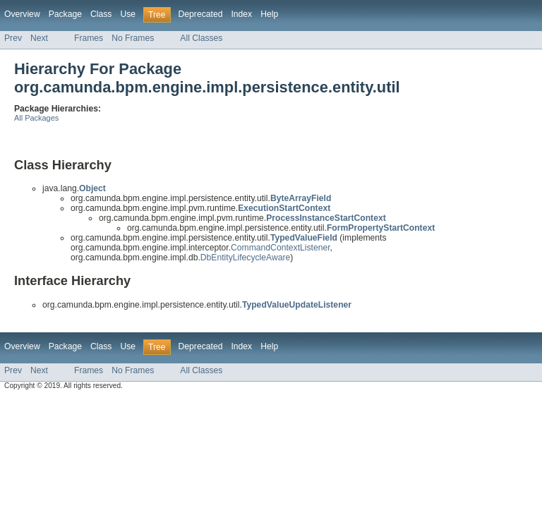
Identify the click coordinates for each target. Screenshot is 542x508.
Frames (88, 38)
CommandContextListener (280, 248)
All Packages (36, 118)
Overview (22, 14)
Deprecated (201, 14)
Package (65, 14)
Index (241, 14)
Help (269, 14)
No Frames (133, 38)
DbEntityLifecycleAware (245, 257)
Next (39, 38)
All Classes (201, 38)
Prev (13, 38)
